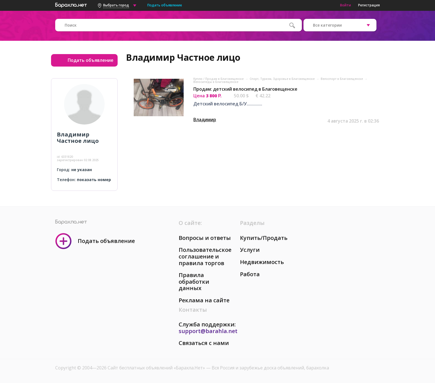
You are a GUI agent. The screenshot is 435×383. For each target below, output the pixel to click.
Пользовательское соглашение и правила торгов (205, 256)
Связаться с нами (204, 343)
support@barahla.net (208, 331)
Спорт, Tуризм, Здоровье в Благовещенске (282, 79)
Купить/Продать (263, 238)
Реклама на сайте (204, 300)
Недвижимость (262, 262)
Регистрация (369, 5)
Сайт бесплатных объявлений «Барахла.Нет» (157, 368)
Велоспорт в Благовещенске (342, 79)
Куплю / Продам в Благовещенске (218, 79)
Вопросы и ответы (205, 238)
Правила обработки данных (194, 281)
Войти (345, 5)
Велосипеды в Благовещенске (215, 82)
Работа (250, 274)
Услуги (250, 249)
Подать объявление (164, 5)
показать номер (94, 179)
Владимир (204, 119)
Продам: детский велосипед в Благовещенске (245, 89)
